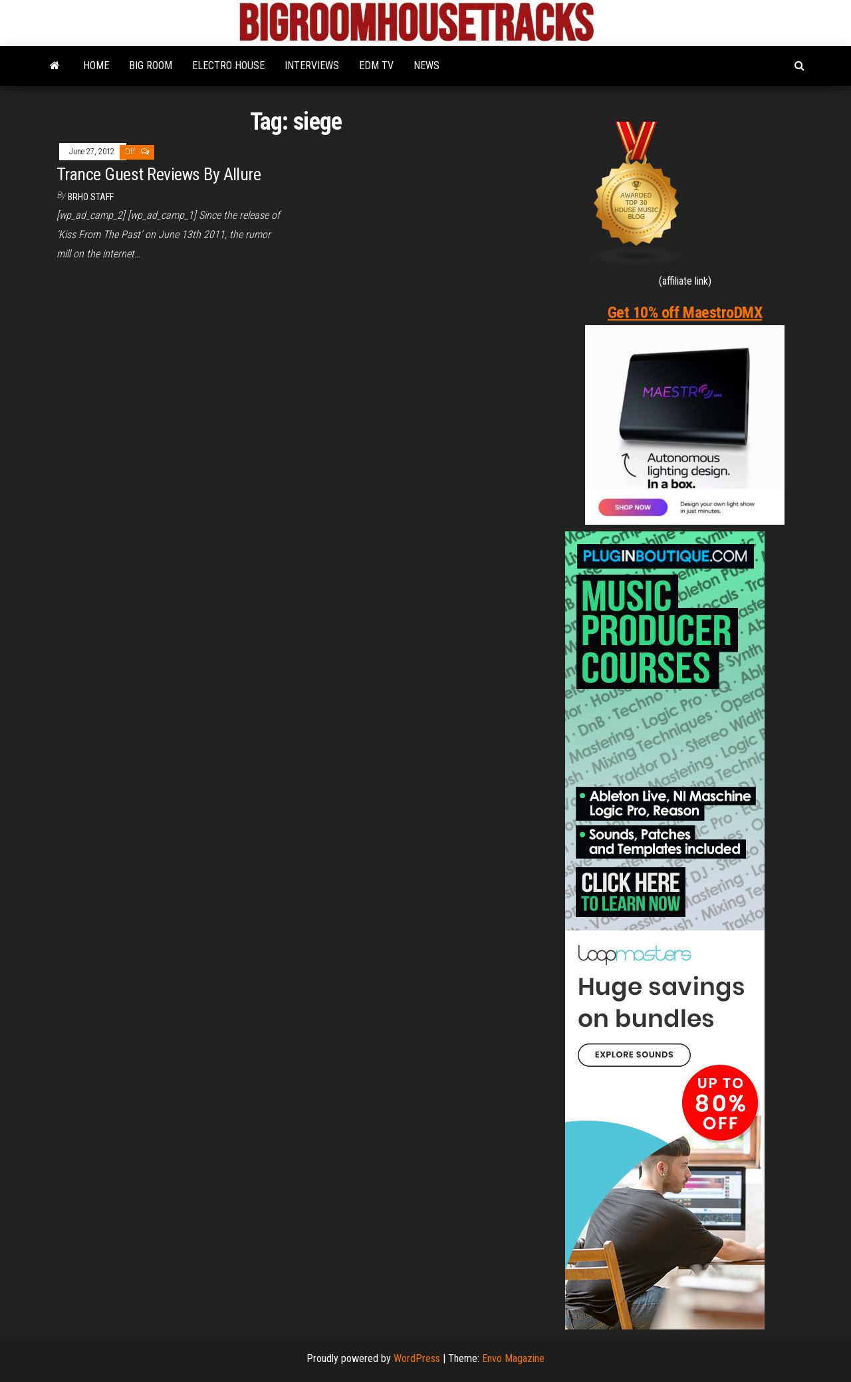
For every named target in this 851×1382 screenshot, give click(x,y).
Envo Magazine (513, 1358)
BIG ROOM (150, 65)
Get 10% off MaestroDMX (685, 312)
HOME (96, 65)
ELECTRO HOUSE (228, 65)
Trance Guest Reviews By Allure (159, 174)
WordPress (417, 1358)
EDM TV (376, 65)
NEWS (426, 65)
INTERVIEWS (312, 65)
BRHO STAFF (91, 197)
